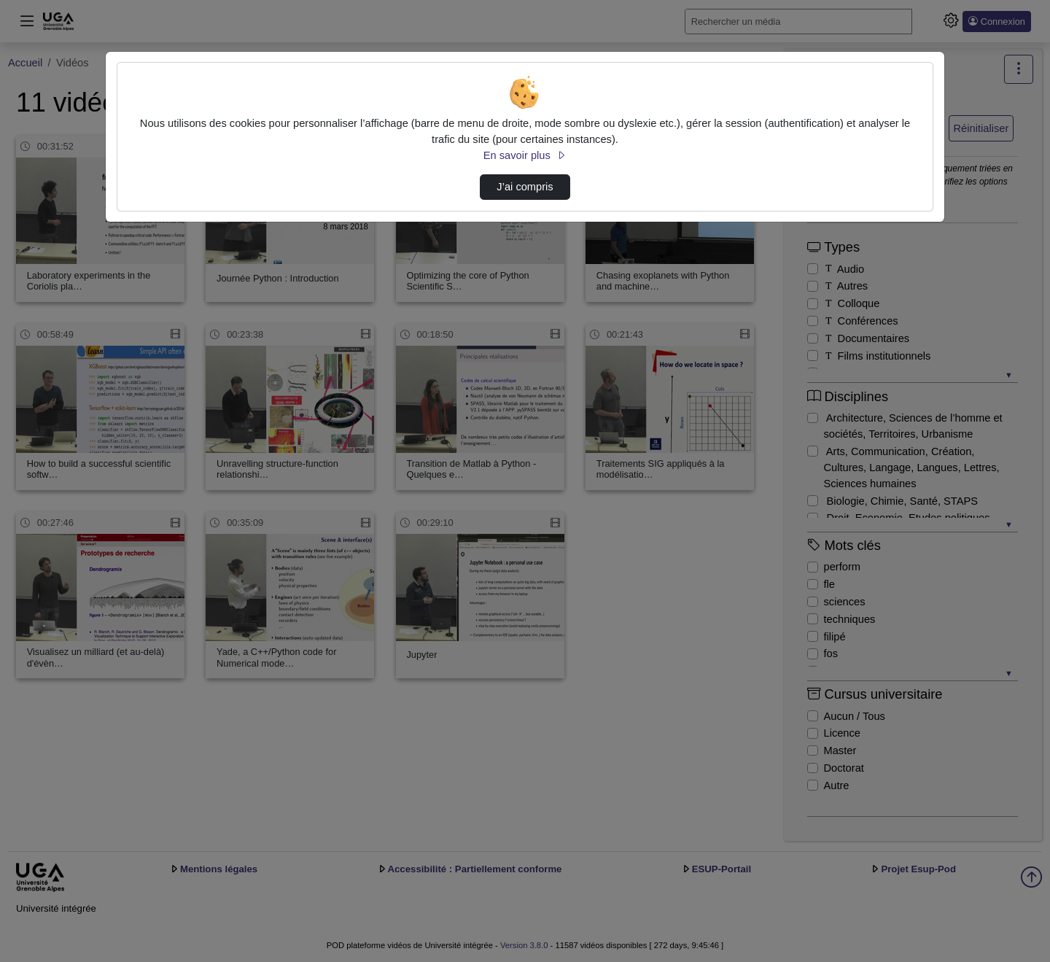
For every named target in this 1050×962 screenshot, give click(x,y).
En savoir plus (525, 155)
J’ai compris (525, 187)
